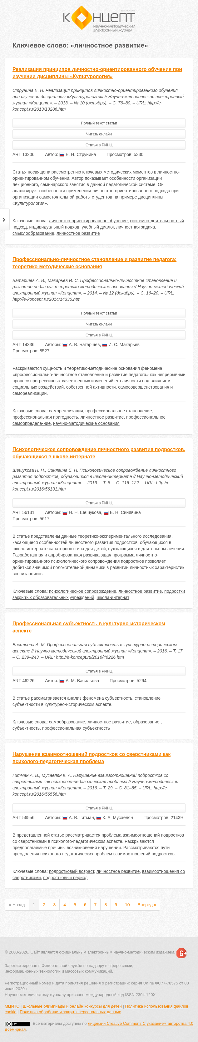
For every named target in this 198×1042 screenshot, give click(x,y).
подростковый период (65, 877)
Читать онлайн (99, 134)
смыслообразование (33, 233)
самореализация (66, 410)
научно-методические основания (86, 423)
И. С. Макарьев (121, 344)
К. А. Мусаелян (114, 817)
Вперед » (147, 904)
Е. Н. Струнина (77, 154)
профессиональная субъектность (76, 728)
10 (127, 904)
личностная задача (135, 226)
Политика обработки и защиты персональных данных (70, 1011)
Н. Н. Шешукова (81, 512)
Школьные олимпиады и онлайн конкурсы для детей (72, 1006)
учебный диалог (98, 226)
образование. (147, 721)
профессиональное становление (119, 410)
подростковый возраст (71, 871)
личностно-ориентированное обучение (88, 220)
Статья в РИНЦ (99, 145)
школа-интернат (113, 597)
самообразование (67, 721)
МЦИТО (12, 1006)
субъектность (26, 728)
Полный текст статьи (99, 123)
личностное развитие (78, 233)
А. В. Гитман (78, 817)
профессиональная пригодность (45, 417)
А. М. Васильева (79, 680)
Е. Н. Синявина (122, 512)
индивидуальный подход (54, 226)
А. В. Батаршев (81, 344)
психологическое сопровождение (82, 591)
